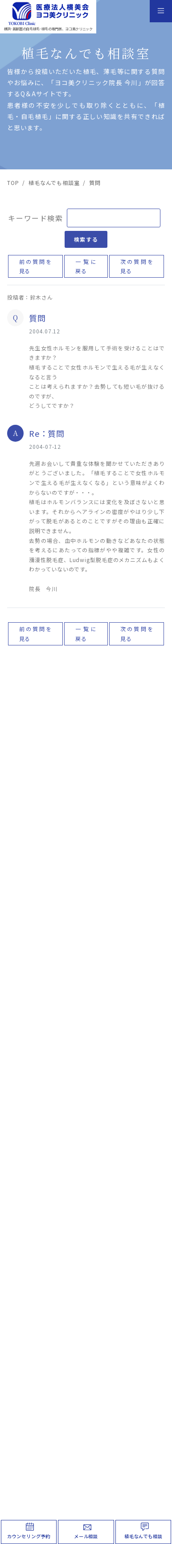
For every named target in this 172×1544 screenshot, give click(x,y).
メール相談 (86, 1536)
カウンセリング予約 (28, 1536)
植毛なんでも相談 (143, 1536)
